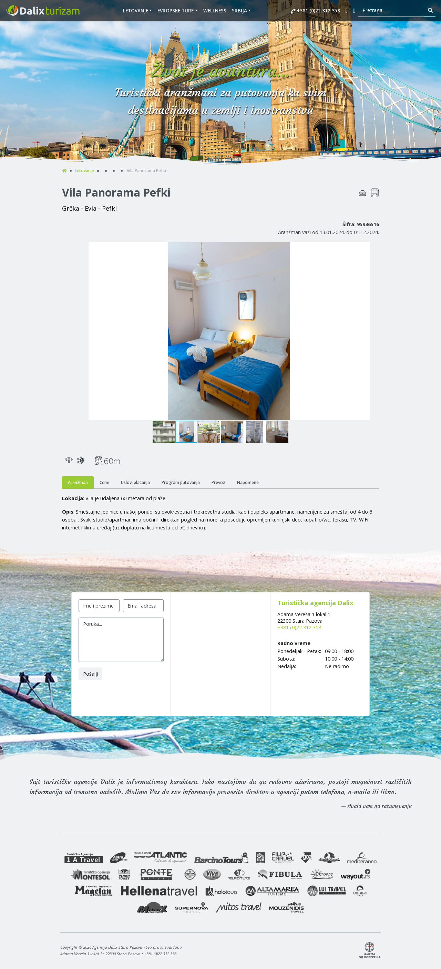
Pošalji (90, 674)
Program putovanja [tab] (181, 482)
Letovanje (135, 10)
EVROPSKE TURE (175, 10)
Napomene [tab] (248, 482)
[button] (372, 247)
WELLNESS (214, 10)
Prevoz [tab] (218, 482)
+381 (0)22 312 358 (315, 10)
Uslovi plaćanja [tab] (135, 482)
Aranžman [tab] (78, 482)
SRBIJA (239, 10)
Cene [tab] (104, 482)
